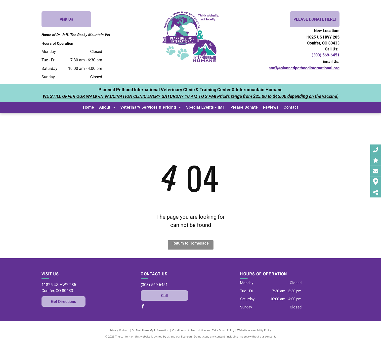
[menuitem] (89, 107)
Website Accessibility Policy (254, 330)
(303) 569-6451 (325, 55)
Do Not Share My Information (150, 330)
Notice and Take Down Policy (216, 330)
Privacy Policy (118, 330)
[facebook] (142, 307)
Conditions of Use (183, 330)
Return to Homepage (190, 243)
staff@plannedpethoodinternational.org (304, 68)
